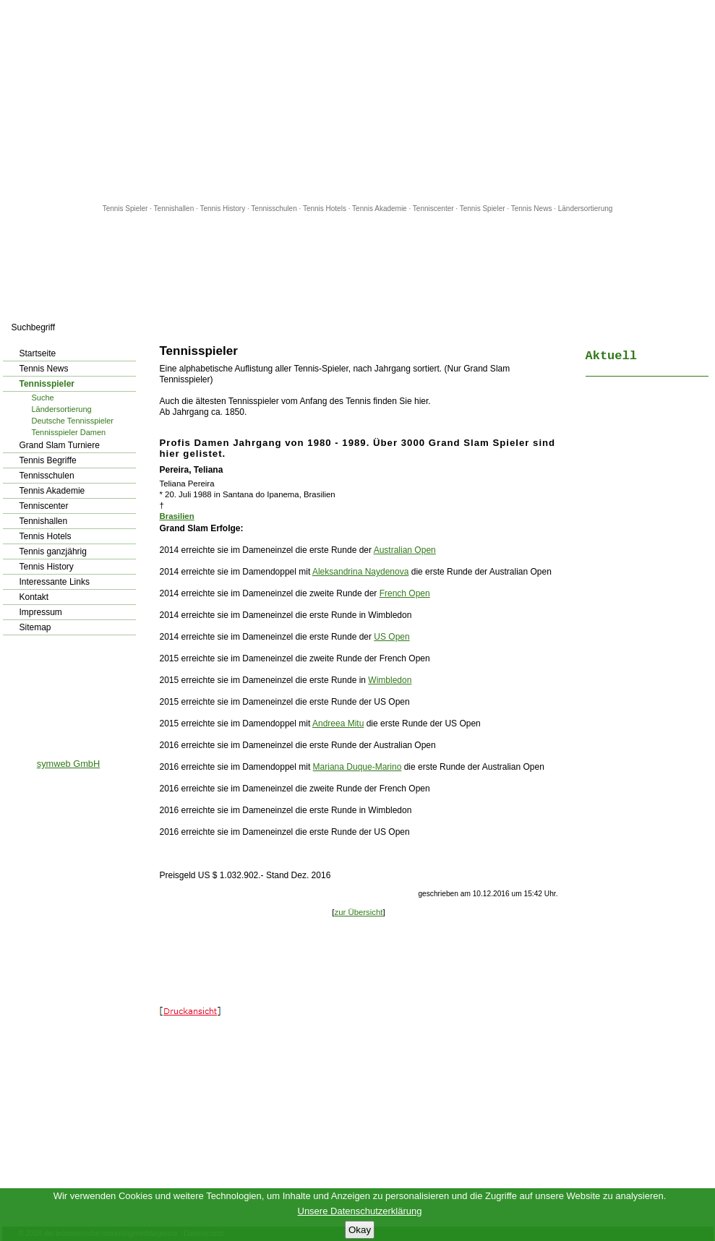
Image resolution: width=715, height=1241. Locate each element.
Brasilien (177, 516)
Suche (43, 397)
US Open (391, 637)
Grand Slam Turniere (60, 445)
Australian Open (405, 550)
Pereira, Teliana (191, 470)
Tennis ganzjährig (53, 551)
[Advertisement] (358, 101)
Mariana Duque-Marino (357, 767)
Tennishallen (175, 208)
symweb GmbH (68, 763)
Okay (359, 1229)
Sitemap (35, 627)
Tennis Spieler (125, 208)
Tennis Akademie (380, 208)
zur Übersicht (358, 912)
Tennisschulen (273, 208)
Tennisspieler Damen (69, 432)
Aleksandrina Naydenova (360, 572)
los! (137, 327)
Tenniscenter (433, 208)
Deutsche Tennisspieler (73, 420)
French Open (405, 593)
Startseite (38, 353)
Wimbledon (389, 680)
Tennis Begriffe (48, 460)
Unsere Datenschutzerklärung (360, 1211)
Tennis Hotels (325, 208)
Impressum (41, 612)
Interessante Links (55, 582)
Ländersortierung (585, 208)
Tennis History (222, 208)
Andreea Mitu (338, 723)
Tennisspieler (47, 384)
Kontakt (34, 597)
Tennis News (531, 208)
